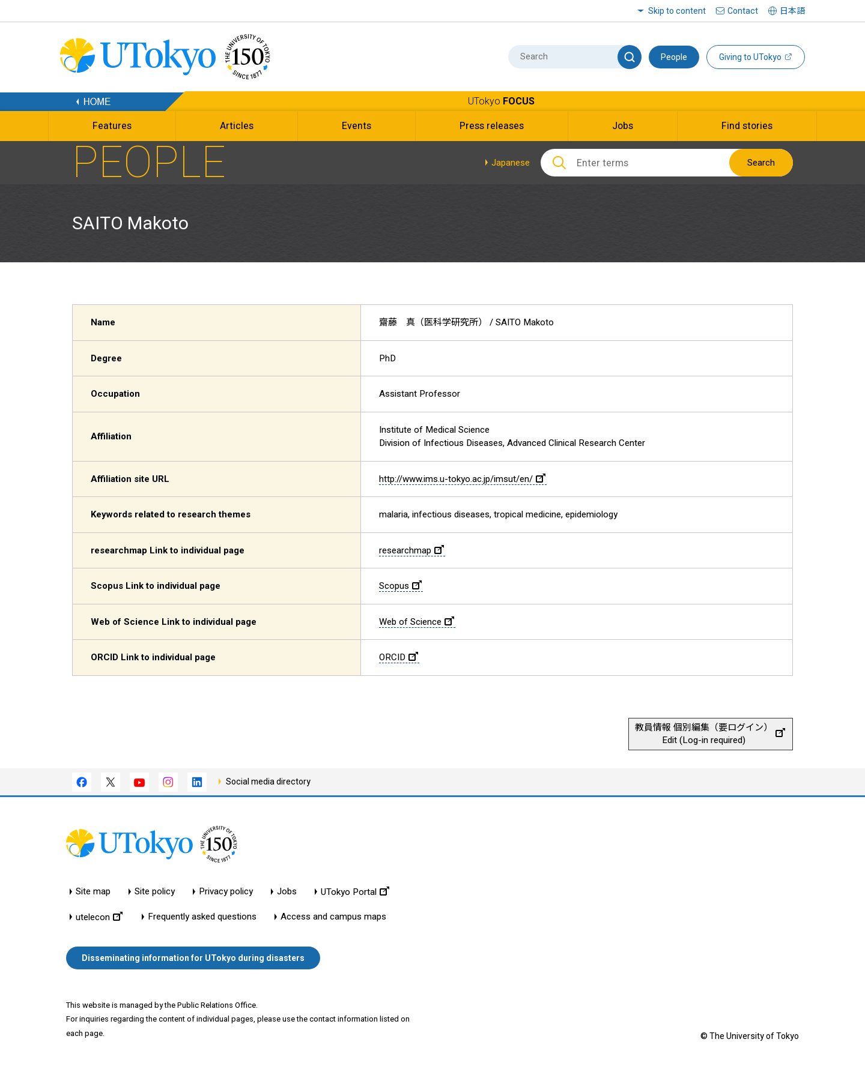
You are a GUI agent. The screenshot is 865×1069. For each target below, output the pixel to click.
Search (761, 162)
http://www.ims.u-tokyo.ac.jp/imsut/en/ (462, 479)
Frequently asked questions (202, 916)
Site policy (155, 891)
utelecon (99, 917)
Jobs (287, 891)
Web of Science (416, 621)
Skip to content (677, 11)
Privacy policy (226, 891)
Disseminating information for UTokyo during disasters (193, 958)
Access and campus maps (333, 916)
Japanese (510, 162)
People (674, 57)
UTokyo (501, 101)
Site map (93, 891)
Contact (742, 11)
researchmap (411, 550)
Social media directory (268, 781)
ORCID (398, 657)
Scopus (400, 585)
